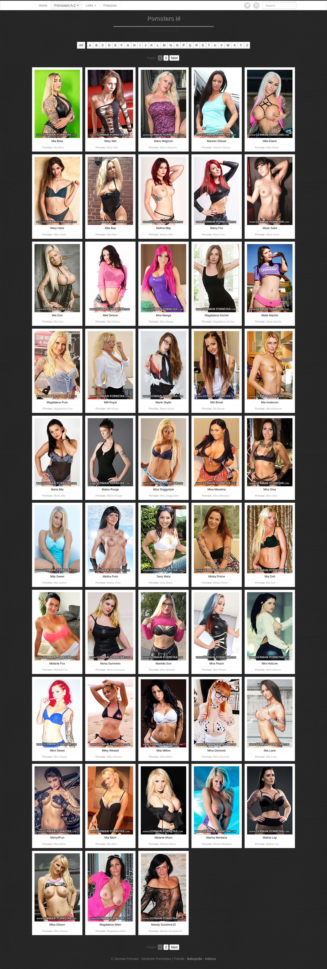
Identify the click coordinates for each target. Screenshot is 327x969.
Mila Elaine (272, 147)
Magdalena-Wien (116, 931)
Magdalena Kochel (223, 321)
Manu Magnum (168, 147)
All (81, 45)
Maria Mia (59, 495)
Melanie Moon (168, 844)
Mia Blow (59, 147)
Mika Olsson (61, 931)
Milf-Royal (112, 408)
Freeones (110, 5)
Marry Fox (219, 234)
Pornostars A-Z (66, 5)
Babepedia (194, 959)
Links (91, 5)
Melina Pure (113, 582)
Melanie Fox (61, 669)
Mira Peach (219, 669)
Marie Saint (272, 234)
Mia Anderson (274, 408)
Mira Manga (166, 321)
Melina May (166, 234)
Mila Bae (112, 234)
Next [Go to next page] (174, 58)
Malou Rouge (114, 495)
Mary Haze (60, 234)
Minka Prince (220, 582)
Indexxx (210, 959)
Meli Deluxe (113, 321)
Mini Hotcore (273, 669)
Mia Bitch (112, 844)
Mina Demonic (221, 756)
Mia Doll (270, 582)
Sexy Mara (166, 582)
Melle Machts (273, 321)
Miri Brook (219, 408)
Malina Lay (272, 844)
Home (43, 5)
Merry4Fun (60, 844)
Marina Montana (222, 844)
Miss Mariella (167, 669)
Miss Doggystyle (169, 495)
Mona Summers (116, 669)
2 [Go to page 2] (166, 58)
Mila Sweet (60, 582)
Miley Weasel (114, 756)
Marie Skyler (167, 408)
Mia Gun (58, 321)
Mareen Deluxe (221, 147)
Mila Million (166, 756)
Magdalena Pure (63, 408)
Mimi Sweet (60, 756)
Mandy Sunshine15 (171, 931)
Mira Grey (271, 495)
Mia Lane (271, 756)
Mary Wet (112, 147)
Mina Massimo (221, 495)
